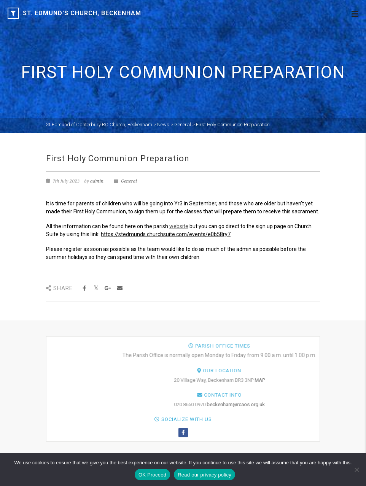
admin (96, 181)
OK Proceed (152, 475)
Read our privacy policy (204, 475)
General (129, 181)
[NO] (356, 469)
